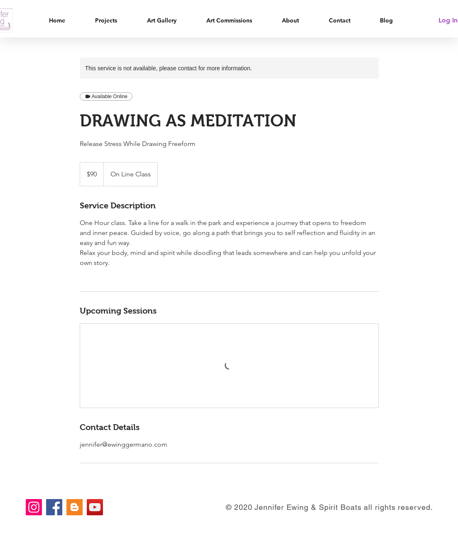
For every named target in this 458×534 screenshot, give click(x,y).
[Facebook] (54, 507)
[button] (115, 20)
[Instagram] (34, 507)
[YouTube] (95, 507)
